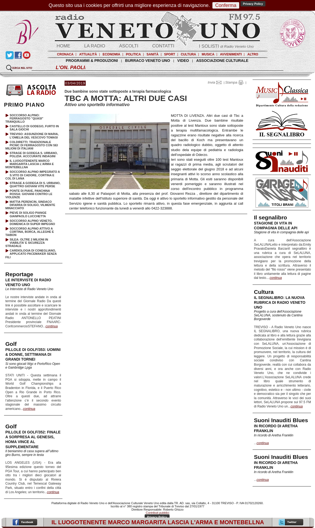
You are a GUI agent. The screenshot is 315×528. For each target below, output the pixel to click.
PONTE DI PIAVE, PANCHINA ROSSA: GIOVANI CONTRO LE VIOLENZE (28, 194)
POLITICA (133, 54)
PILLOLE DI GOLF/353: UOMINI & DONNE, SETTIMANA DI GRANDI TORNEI (33, 354)
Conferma (225, 5)
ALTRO (252, 54)
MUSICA (208, 54)
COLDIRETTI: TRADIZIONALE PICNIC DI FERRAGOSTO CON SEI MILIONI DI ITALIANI (31, 145)
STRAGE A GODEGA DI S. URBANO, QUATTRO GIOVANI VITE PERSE (35, 184)
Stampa (234, 82)
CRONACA (65, 54)
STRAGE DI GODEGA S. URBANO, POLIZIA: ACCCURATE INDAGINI (34, 154)
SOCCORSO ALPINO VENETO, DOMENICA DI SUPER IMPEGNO (32, 222)
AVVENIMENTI (231, 54)
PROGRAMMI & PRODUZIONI (92, 60)
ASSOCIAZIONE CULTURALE (222, 60)
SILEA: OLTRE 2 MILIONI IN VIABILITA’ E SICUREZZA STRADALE (26, 243)
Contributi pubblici (157, 512)
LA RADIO (94, 45)
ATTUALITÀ (88, 54)
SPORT (169, 54)
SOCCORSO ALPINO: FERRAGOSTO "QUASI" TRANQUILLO (24, 118)
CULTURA (188, 54)
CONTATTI (163, 45)
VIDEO (183, 60)
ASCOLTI (128, 45)
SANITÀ (153, 54)
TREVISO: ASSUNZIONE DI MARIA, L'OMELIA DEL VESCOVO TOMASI (34, 135)
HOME (63, 45)
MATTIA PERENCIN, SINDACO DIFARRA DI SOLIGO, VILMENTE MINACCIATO (30, 205)
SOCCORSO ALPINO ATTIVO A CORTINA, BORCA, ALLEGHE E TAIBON (29, 232)
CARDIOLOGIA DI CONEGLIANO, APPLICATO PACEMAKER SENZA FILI (31, 254)
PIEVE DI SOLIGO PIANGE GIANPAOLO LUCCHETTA (28, 214)
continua (276, 278)
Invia (216, 82)
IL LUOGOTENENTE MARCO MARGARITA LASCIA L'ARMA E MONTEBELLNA (29, 164)
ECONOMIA (111, 54)
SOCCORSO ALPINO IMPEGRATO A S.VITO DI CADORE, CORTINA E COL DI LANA (32, 175)
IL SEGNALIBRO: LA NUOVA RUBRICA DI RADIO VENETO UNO (279, 302)
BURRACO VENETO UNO (147, 60)
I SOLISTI (226, 46)
